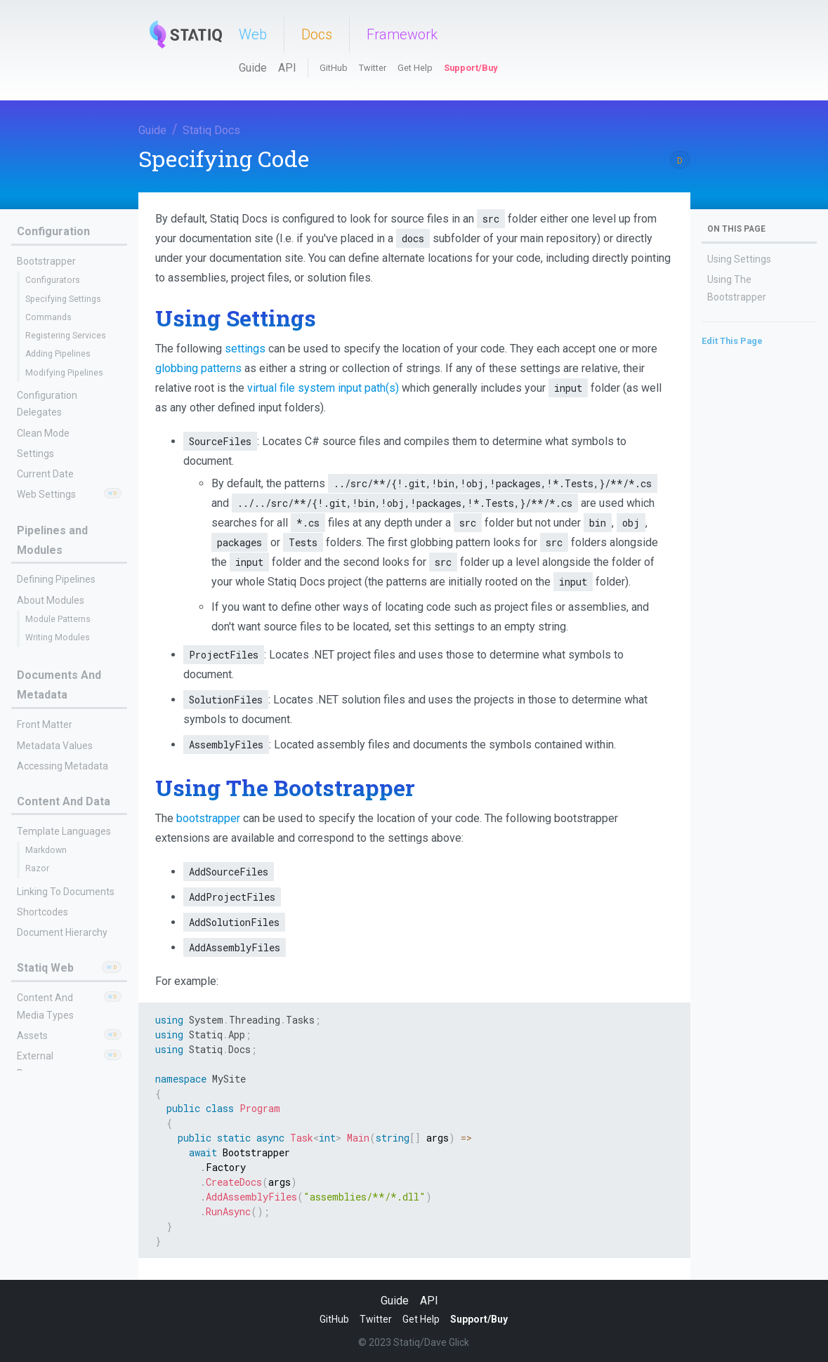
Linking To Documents (65, 891)
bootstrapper (208, 818)
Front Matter (44, 724)
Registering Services (65, 335)
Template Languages (64, 831)
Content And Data (63, 801)
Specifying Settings (63, 299)
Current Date (45, 474)
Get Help (415, 67)
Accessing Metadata (62, 766)
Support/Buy (470, 67)
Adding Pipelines (58, 354)
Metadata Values (55, 745)
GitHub (334, 67)
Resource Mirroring (63, 1236)
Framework (402, 34)
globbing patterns (198, 368)
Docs (316, 34)
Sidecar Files (44, 1279)
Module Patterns (58, 619)
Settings (35, 453)
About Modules (50, 600)
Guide (253, 67)
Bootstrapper (46, 261)
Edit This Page (732, 341)
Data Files (38, 1258)
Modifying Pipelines (64, 373)
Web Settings (46, 494)
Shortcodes (42, 912)
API (287, 67)
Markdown (46, 850)
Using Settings (739, 259)
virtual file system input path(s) (323, 388)
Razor (37, 868)
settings (245, 348)
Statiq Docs (211, 130)
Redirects (44, 1217)
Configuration (53, 231)
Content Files (45, 1131)
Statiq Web (45, 967)
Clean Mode (43, 433)
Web (253, 34)
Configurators (52, 280)
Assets (32, 1035)
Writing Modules (57, 637)
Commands (48, 317)
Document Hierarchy (62, 932)
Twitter (372, 67)
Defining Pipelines (56, 579)
